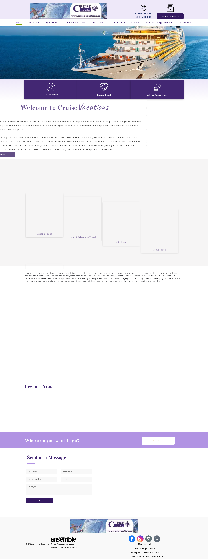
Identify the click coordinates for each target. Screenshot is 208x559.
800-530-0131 (143, 17)
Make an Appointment (157, 95)
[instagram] (140, 539)
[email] (148, 539)
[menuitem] (18, 23)
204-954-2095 (143, 13)
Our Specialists (51, 94)
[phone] (157, 539)
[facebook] (132, 539)
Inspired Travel (104, 95)
